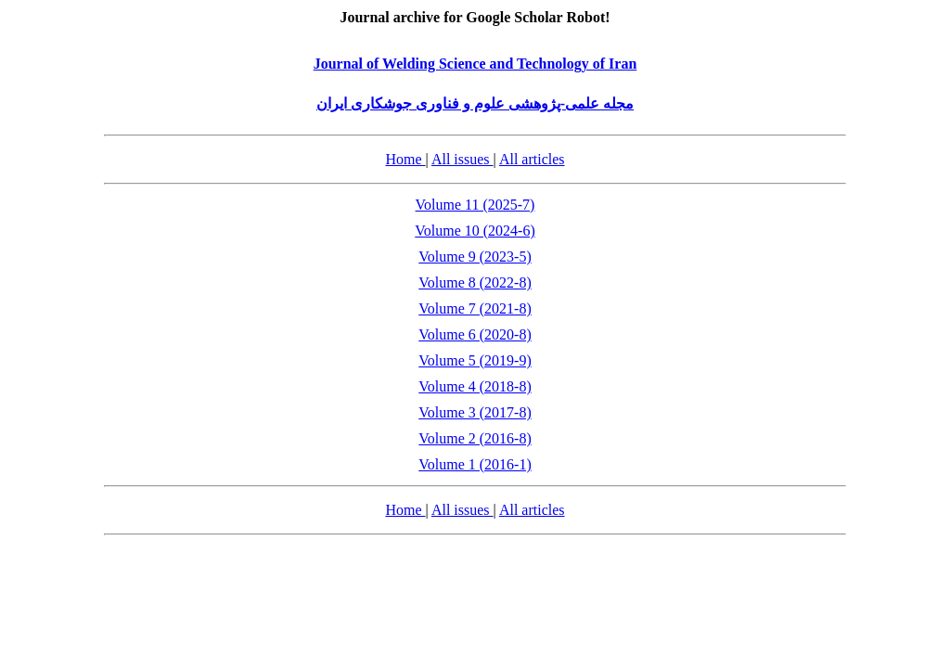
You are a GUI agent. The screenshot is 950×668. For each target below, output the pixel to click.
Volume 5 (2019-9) (474, 360)
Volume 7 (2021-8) (474, 308)
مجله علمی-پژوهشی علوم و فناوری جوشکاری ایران (475, 103)
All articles (532, 159)
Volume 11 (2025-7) (475, 204)
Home (405, 159)
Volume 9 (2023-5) (474, 256)
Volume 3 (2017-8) (474, 412)
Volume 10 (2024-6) (474, 230)
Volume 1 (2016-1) (474, 464)
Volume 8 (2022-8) (474, 282)
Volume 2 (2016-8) (474, 438)
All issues (462, 159)
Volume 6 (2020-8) (474, 334)
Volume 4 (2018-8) (474, 386)
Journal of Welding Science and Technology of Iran (475, 63)
